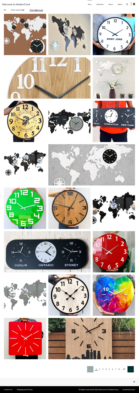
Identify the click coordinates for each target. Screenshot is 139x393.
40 (124, 369)
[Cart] (134, 4)
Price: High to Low (36, 10)
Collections (100, 4)
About (110, 4)
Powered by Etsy (128, 389)
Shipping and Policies (25, 389)
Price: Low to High (17, 10)
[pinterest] (134, 382)
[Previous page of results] (90, 369)
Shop (89, 4)
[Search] (127, 4)
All (5, 10)
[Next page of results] (130, 369)
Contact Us (8, 389)
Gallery (119, 4)
